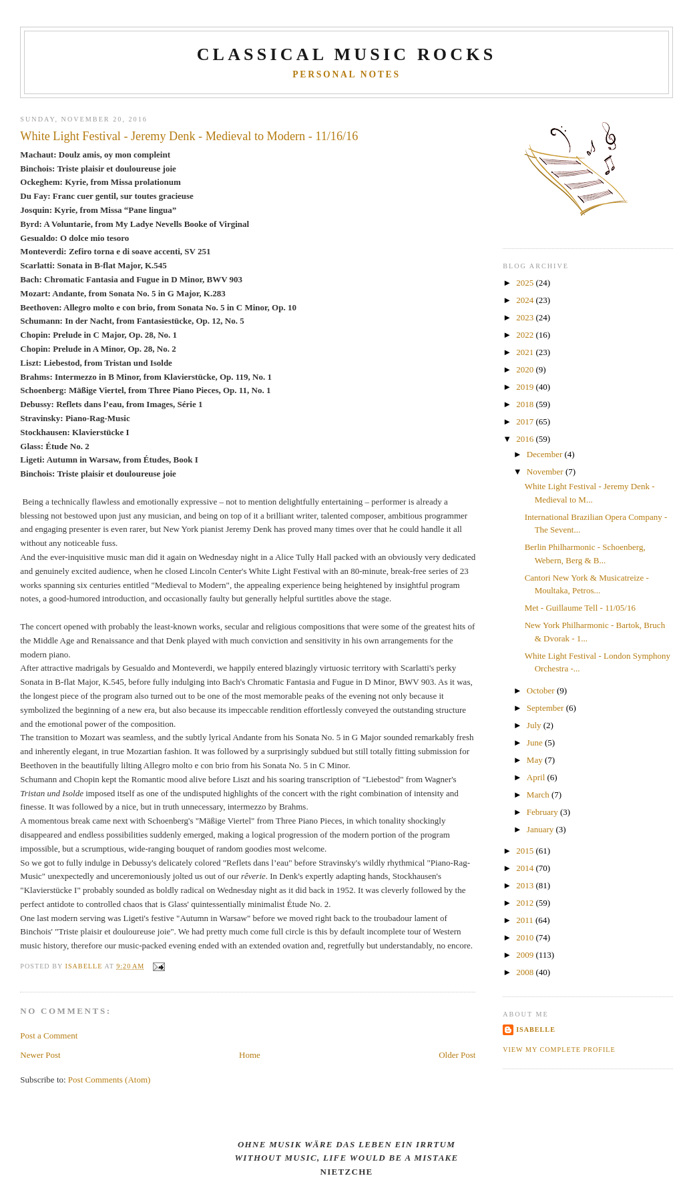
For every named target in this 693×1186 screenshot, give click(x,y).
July (535, 725)
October (542, 690)
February (543, 812)
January (541, 829)
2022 (525, 335)
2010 (525, 937)
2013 (525, 885)
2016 (525, 439)
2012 (525, 903)
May (536, 760)
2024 (525, 300)
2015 (525, 851)
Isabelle (535, 1029)
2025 (525, 283)
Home (249, 1055)
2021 (525, 352)
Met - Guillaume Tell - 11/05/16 (580, 608)
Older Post (457, 1055)
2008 (525, 972)
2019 (525, 387)
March (539, 795)
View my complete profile (559, 1049)
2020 (525, 369)
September (546, 708)
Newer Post (40, 1055)
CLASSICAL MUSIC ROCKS (347, 54)
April (537, 777)
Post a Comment (48, 1035)
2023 (525, 317)
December (546, 454)
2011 (525, 920)
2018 (525, 404)
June (536, 742)
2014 (525, 868)
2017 (525, 421)
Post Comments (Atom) (109, 1080)
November (546, 472)
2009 (525, 955)
